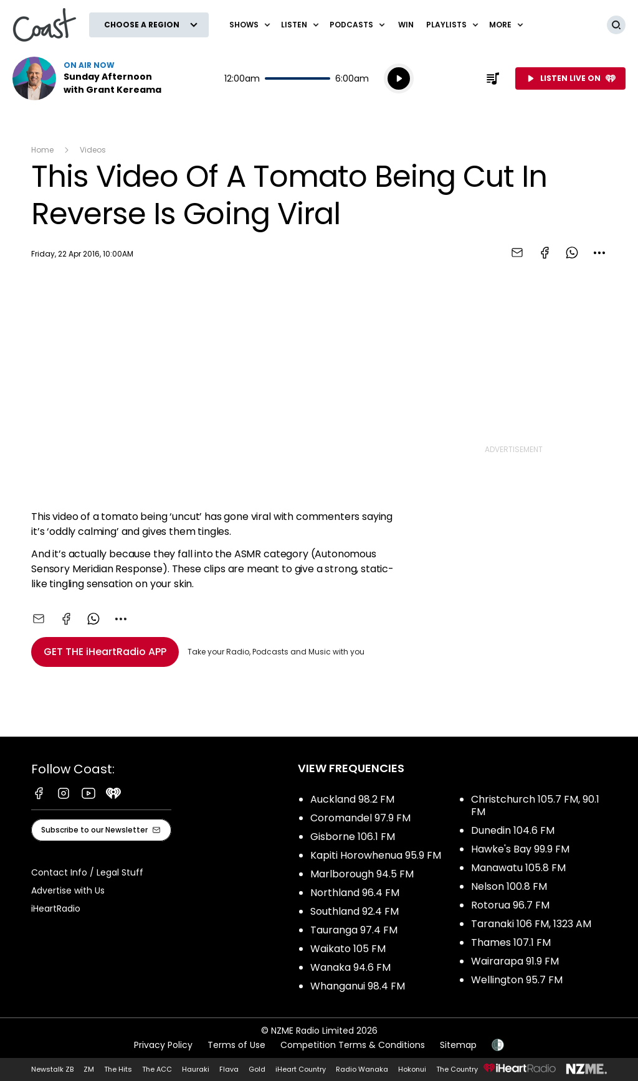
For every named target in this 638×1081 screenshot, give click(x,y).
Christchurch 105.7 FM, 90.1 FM (535, 805)
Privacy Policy (163, 1045)
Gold (257, 1069)
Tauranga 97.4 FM (354, 930)
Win (406, 24)
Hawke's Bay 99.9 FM (520, 849)
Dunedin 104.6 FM (513, 830)
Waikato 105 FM (348, 949)
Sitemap (458, 1045)
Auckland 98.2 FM (352, 799)
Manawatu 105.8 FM (518, 868)
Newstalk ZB (52, 1069)
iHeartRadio (55, 908)
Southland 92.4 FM (354, 911)
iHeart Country (300, 1069)
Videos (93, 149)
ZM (88, 1069)
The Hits (118, 1069)
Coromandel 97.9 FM (360, 818)
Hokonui (412, 1069)
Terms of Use (236, 1045)
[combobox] (599, 252)
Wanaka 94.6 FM (350, 967)
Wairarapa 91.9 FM (515, 961)
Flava (229, 1069)
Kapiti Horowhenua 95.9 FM (375, 855)
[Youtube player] (213, 387)
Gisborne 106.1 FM (352, 836)
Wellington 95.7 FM (517, 980)
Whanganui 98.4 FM (357, 986)
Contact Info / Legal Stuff (87, 872)
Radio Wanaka (362, 1069)
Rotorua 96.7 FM (510, 905)
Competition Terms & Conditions (352, 1045)
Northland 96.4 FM (354, 892)
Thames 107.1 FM (511, 942)
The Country (457, 1069)
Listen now (92, 78)
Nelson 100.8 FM (509, 886)
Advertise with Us (68, 890)
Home (42, 149)
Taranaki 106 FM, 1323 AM (531, 924)
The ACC (157, 1069)
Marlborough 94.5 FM (362, 874)
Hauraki (195, 1069)
